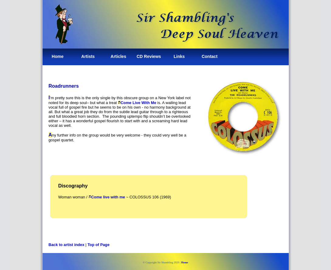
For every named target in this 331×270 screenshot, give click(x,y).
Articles (118, 56)
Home (58, 56)
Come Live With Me (138, 102)
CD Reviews (148, 56)
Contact (209, 56)
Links (179, 56)
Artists (88, 56)
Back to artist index (66, 244)
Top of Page (98, 244)
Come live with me (108, 197)
